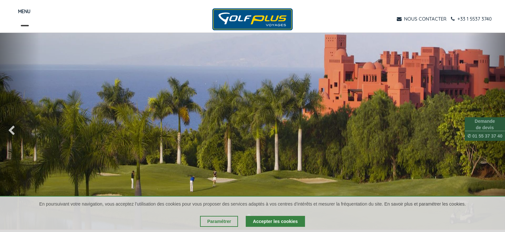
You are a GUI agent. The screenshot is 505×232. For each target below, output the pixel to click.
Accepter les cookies (275, 221)
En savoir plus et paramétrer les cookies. (425, 204)
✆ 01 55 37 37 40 (484, 136)
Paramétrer (219, 221)
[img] (20, 131)
